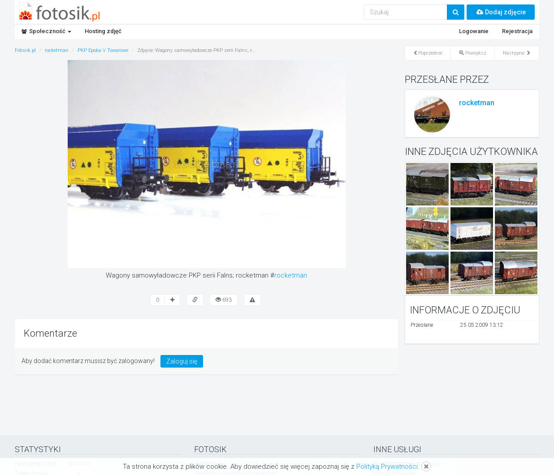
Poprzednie (427, 53)
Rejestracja (517, 31)
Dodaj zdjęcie (501, 12)
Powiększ (472, 53)
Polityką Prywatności (387, 466)
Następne (517, 53)
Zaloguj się (181, 361)
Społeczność (46, 31)
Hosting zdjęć (103, 31)
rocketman (290, 275)
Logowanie (474, 31)
